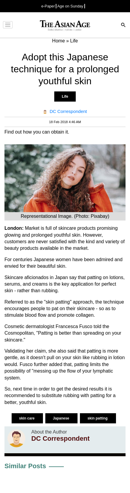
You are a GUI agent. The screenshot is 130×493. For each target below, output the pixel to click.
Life (65, 96)
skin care (27, 418)
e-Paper (48, 6)
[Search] (123, 25)
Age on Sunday (70, 6)
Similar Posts (25, 466)
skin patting (98, 418)
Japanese (61, 418)
